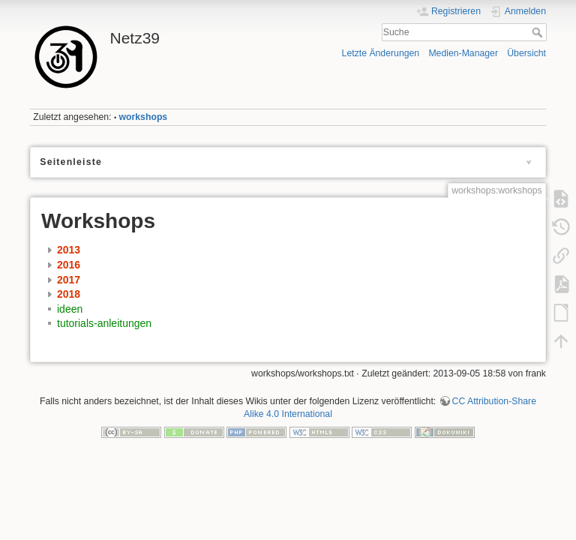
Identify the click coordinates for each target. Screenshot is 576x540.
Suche (539, 32)
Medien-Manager (463, 53)
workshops (143, 117)
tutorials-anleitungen (104, 323)
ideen (69, 309)
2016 (68, 265)
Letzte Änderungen (381, 53)
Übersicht (526, 53)
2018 (68, 294)
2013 (68, 250)
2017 (68, 280)
